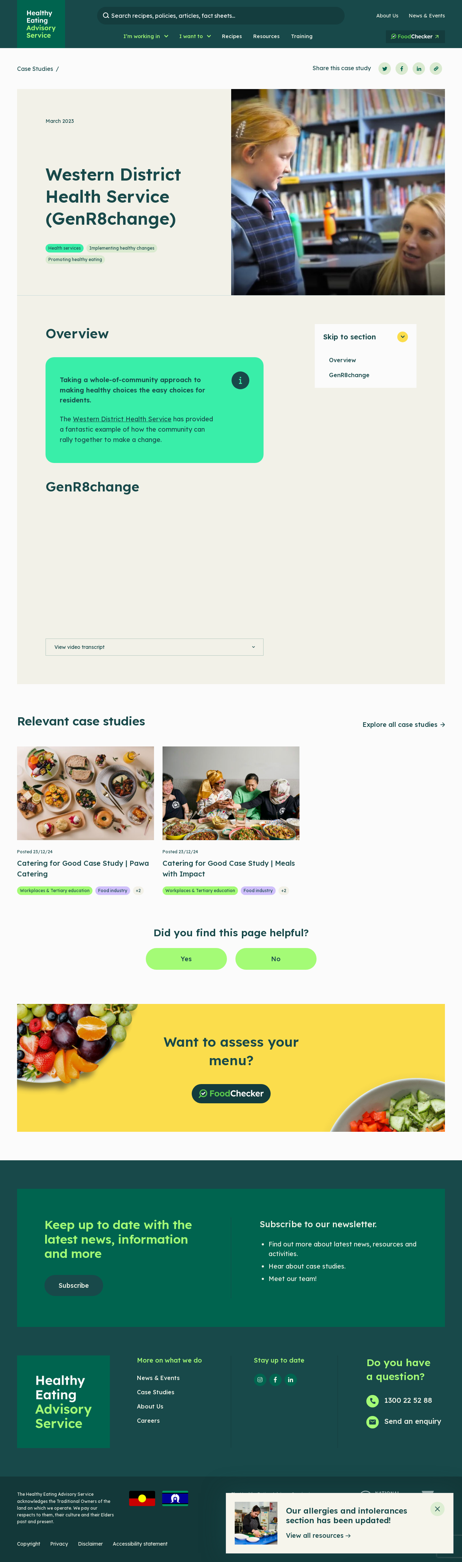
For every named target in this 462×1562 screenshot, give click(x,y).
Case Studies (35, 68)
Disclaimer (90, 1544)
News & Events (427, 15)
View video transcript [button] (79, 647)
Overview (342, 360)
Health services (64, 248)
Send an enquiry (412, 1421)
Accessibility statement (140, 1544)
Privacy (59, 1544)
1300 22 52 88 (408, 1400)
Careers (148, 1420)
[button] (145, 36)
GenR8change (349, 375)
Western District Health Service (122, 419)
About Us (387, 15)
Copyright (28, 1544)
